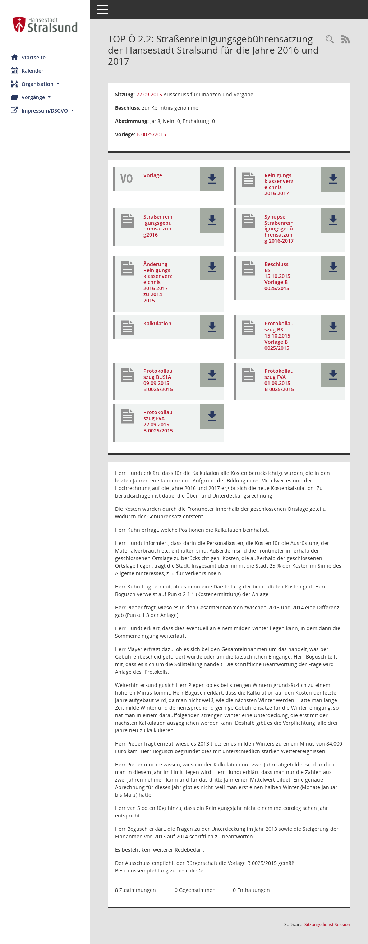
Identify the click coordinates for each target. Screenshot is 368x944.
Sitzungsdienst (327, 924)
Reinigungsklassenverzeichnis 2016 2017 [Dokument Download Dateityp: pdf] (278, 184)
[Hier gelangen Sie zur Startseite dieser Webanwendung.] (45, 24)
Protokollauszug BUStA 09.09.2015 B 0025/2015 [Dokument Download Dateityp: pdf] (158, 379)
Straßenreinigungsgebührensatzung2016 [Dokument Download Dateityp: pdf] (157, 225)
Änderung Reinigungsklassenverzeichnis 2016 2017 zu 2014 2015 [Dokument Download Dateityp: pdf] (157, 282)
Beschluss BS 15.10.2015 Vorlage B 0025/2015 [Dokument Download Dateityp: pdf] (277, 276)
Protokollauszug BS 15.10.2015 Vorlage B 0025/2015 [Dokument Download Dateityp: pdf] (279, 335)
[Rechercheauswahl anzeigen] (330, 40)
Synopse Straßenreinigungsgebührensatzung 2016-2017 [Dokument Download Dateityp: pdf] (279, 228)
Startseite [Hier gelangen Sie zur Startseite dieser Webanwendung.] (28, 57)
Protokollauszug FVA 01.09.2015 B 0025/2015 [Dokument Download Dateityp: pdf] (279, 379)
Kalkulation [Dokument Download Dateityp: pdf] (157, 323)
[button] (45, 84)
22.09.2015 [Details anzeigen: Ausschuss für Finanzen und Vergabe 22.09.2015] (149, 94)
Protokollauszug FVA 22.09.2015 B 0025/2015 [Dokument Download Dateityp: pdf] (158, 421)
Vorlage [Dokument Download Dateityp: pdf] (152, 175)
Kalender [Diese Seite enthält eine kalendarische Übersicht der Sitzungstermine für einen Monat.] (27, 70)
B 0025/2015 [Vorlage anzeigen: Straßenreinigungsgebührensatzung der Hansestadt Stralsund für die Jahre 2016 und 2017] (151, 134)
